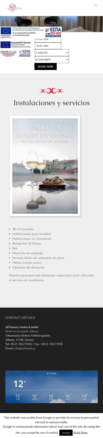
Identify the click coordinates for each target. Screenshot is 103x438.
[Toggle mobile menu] (96, 5)
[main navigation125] (31, 33)
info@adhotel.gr (25, 348)
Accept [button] (66, 432)
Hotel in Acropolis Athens (21, 331)
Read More (80, 432)
